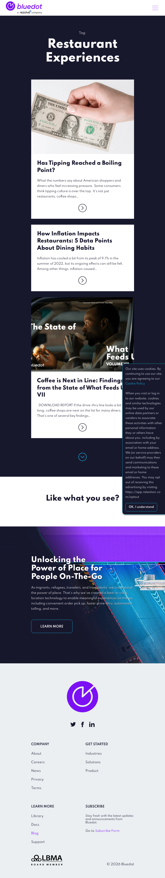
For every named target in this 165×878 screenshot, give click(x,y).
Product (91, 771)
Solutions (93, 762)
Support (38, 842)
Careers (38, 762)
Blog (35, 833)
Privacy (37, 779)
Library (37, 816)
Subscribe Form (107, 831)
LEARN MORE (51, 626)
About (36, 753)
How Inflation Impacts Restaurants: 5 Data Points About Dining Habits (74, 241)
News (36, 771)
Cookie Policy (135, 383)
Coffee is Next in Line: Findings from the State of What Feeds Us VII (82, 388)
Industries (93, 753)
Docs (35, 824)
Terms (36, 788)
